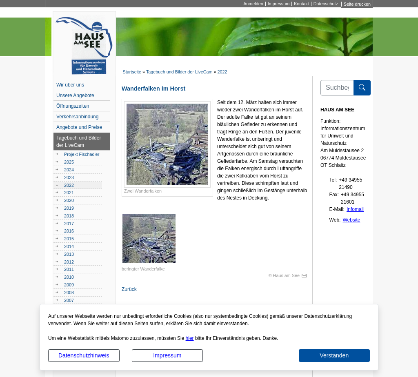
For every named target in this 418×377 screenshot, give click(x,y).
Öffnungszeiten (72, 106)
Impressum (167, 355)
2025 (69, 162)
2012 (69, 261)
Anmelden (253, 4)
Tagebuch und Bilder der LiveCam (179, 71)
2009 (69, 284)
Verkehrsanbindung (77, 117)
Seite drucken (357, 4)
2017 (69, 223)
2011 (69, 269)
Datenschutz (326, 4)
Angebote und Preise (79, 127)
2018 (69, 215)
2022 (222, 71)
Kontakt (301, 4)
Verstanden (334, 355)
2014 (69, 246)
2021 (69, 192)
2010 (69, 277)
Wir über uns (70, 85)
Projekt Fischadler (81, 154)
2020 (69, 200)
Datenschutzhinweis (83, 355)
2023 (69, 177)
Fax (333, 194)
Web (334, 220)
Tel (332, 180)
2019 (69, 208)
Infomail (355, 209)
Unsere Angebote (75, 95)
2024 (69, 169)
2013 (69, 254)
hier (190, 338)
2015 (69, 238)
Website (351, 220)
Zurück (129, 289)
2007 (69, 300)
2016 (69, 230)
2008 (69, 292)
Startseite (131, 71)
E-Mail (336, 209)
